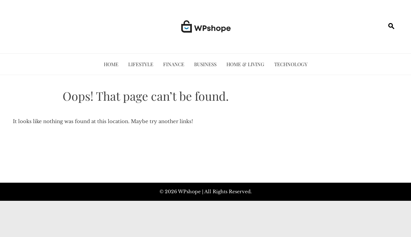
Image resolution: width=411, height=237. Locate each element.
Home (111, 64)
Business (205, 64)
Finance (173, 64)
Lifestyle (140, 64)
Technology (291, 64)
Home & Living (245, 64)
